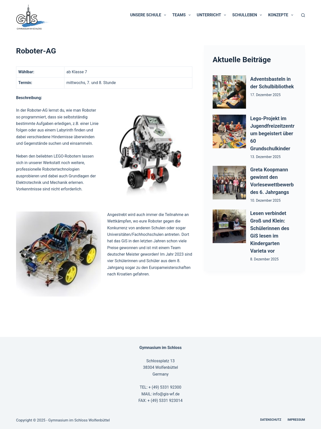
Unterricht (212, 15)
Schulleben (248, 15)
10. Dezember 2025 (265, 200)
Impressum (296, 419)
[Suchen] (303, 15)
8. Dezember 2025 (264, 259)
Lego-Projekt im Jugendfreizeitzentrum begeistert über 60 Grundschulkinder (272, 133)
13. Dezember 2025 (265, 157)
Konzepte (281, 15)
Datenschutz (270, 419)
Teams (182, 15)
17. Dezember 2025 (265, 95)
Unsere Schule (149, 15)
